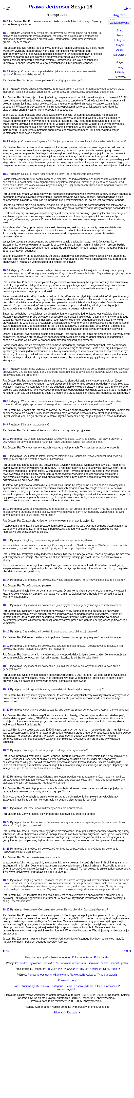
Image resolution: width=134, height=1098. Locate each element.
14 (7, 579)
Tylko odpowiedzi (107, 974)
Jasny (119, 67)
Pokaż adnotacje (82, 957)
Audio (119, 49)
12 (7, 508)
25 (7, 848)
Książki (120, 45)
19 (7, 689)
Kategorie (120, 40)
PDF (60, 968)
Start (120, 30)
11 (7, 456)
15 (7, 605)
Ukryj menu (120, 15)
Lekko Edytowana (30, 963)
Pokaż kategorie (60, 957)
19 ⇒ (127, 8)
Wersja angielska (67, 989)
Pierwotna (93, 963)
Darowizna (119, 54)
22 (7, 776)
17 (7, 645)
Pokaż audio (101, 957)
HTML (50, 968)
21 (7, 750)
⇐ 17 (6, 8)
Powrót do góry (67, 980)
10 (7, 438)
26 (7, 880)
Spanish (115, 963)
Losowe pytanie (83, 986)
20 (7, 709)
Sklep (98, 986)
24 (7, 822)
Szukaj (45, 986)
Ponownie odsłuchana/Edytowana (48, 974)
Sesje (119, 35)
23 (7, 808)
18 (4, 21)
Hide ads (59, 1012)
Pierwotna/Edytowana (83, 974)
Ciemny (119, 72)
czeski (104, 963)
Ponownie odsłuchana (73, 963)
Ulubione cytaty (30, 986)
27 (7, 909)
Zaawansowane (119, 22)
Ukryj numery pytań (36, 957)
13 (7, 540)
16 (7, 631)
